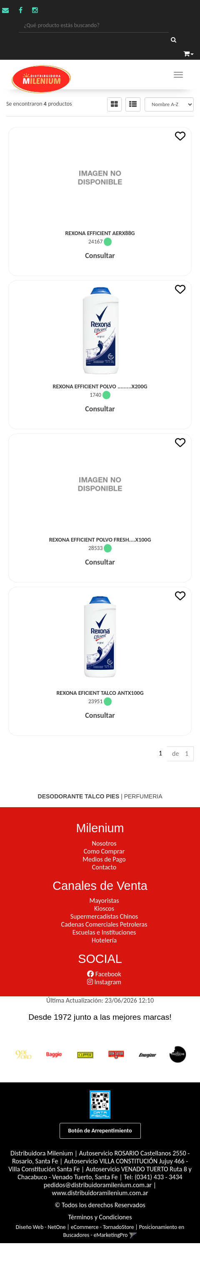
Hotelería (104, 940)
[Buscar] (173, 40)
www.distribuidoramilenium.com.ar (100, 1193)
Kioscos (104, 908)
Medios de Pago (103, 859)
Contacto (104, 867)
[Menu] (178, 75)
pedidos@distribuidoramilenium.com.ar (98, 1185)
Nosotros (104, 843)
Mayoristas (104, 900)
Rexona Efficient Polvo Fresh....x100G (100, 539)
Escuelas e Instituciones (104, 932)
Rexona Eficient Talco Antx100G (99, 693)
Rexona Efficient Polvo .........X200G (100, 386)
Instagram (104, 982)
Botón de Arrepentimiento (100, 1130)
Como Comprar (104, 851)
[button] (188, 53)
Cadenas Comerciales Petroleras (104, 924)
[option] (23, 1054)
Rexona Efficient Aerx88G (100, 233)
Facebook (104, 974)
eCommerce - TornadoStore (102, 1227)
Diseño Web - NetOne (41, 1227)
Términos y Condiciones (100, 1217)
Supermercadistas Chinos (104, 916)
